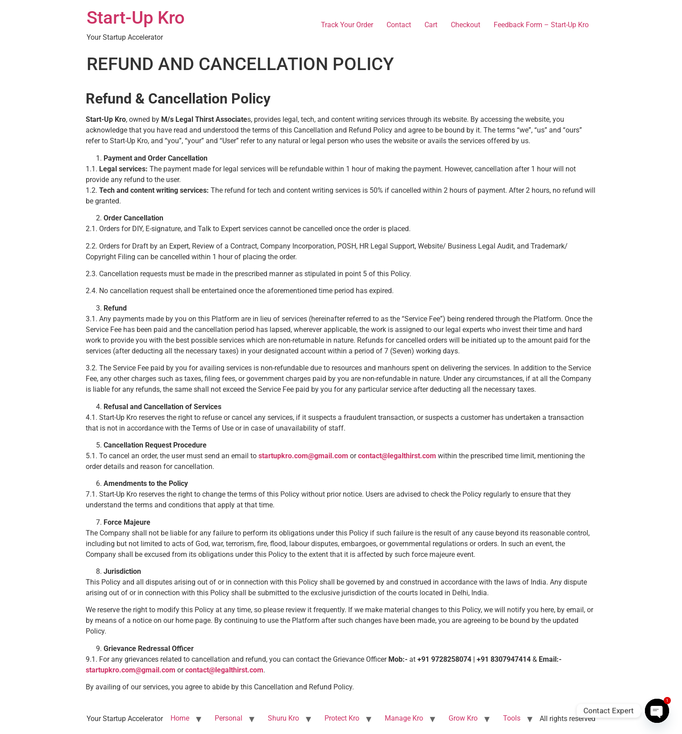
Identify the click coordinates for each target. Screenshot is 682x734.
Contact (399, 25)
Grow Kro (463, 718)
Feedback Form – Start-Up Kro (541, 25)
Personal (228, 718)
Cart (430, 25)
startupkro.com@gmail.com (130, 670)
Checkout (465, 25)
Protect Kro (341, 718)
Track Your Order (347, 25)
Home (179, 718)
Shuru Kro (283, 718)
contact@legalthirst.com (224, 670)
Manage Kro (404, 718)
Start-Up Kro (136, 17)
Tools (511, 718)
